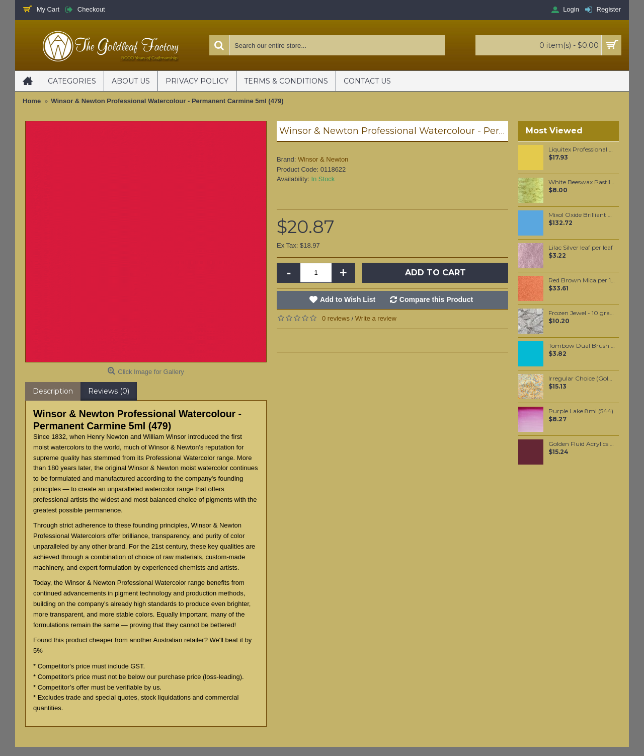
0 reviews (336, 318)
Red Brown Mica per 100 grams (581, 280)
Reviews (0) (108, 391)
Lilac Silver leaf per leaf (580, 247)
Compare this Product (436, 299)
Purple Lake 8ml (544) (580, 411)
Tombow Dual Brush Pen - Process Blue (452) (581, 345)
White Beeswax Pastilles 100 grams (581, 182)
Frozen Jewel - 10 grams (581, 313)
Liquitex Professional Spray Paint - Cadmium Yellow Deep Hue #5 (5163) (581, 149)
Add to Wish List (347, 299)
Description (53, 391)
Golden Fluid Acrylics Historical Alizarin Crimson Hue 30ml (581, 443)
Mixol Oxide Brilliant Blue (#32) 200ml (581, 214)
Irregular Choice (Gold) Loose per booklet (581, 378)
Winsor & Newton (323, 159)
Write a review (375, 318)
